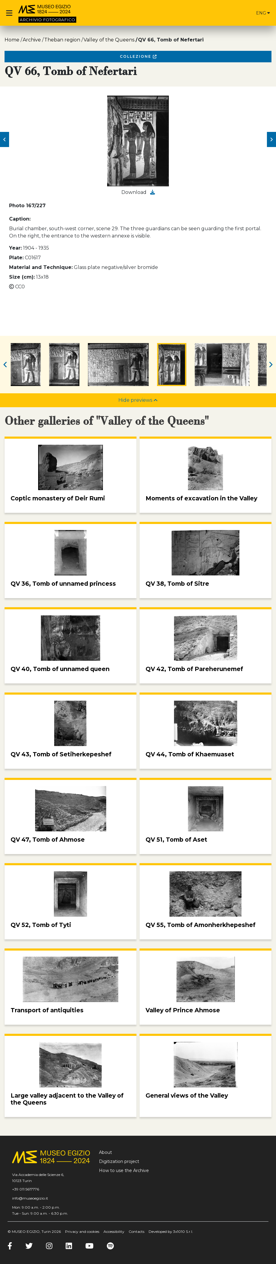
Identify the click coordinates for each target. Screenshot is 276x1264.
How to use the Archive (124, 1170)
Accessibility (114, 1231)
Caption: (20, 219)
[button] (4, 139)
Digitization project (119, 1161)
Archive (32, 40)
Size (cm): (22, 277)
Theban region (62, 40)
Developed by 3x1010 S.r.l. (171, 1231)
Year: (15, 248)
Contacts (136, 1231)
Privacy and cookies (82, 1231)
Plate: (16, 257)
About (105, 1152)
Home (12, 40)
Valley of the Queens (109, 40)
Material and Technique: (41, 267)
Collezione (138, 56)
